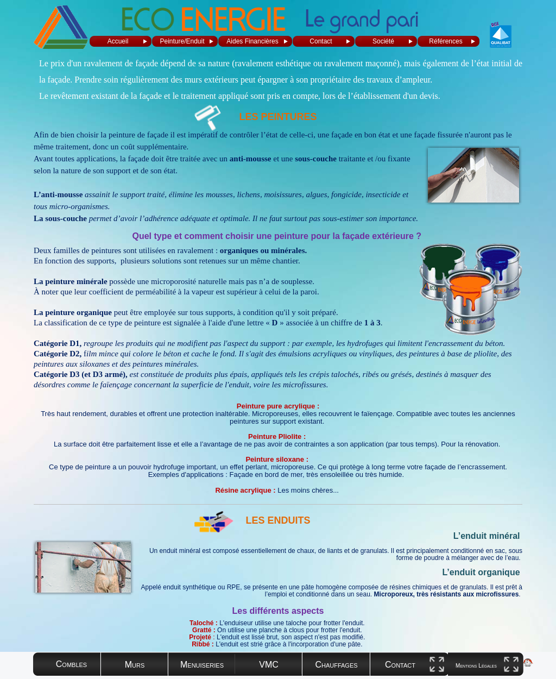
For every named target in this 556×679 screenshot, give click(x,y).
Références (445, 41)
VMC (269, 664)
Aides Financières (252, 41)
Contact (320, 41)
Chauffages (336, 664)
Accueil (118, 41)
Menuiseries (202, 664)
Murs (135, 664)
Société (383, 41)
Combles (71, 664)
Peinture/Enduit (182, 41)
